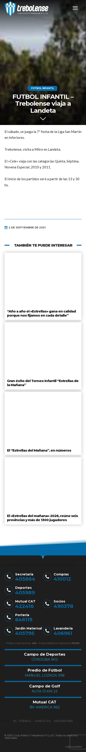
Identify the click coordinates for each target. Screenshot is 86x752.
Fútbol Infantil (42, 88)
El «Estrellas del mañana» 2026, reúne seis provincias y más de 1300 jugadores (42, 518)
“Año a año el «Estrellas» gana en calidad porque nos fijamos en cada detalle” (41, 313)
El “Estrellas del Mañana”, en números (39, 450)
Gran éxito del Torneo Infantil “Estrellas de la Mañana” (43, 383)
